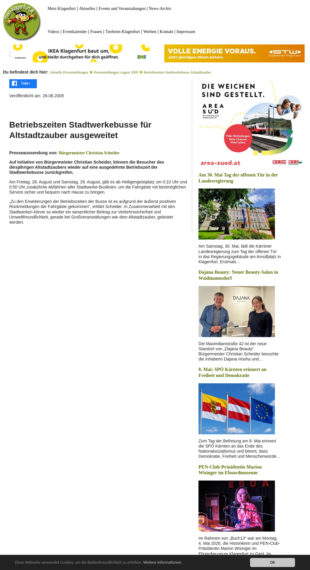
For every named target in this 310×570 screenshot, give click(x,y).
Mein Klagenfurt (62, 8)
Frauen (96, 31)
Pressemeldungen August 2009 (116, 72)
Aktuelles (87, 8)
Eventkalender (75, 31)
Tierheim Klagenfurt (123, 31)
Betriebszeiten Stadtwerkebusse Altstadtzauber (177, 72)
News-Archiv (160, 8)
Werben (149, 31)
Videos (53, 31)
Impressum (186, 31)
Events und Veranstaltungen (122, 8)
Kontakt (166, 31)
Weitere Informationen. (162, 562)
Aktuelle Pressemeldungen (69, 72)
